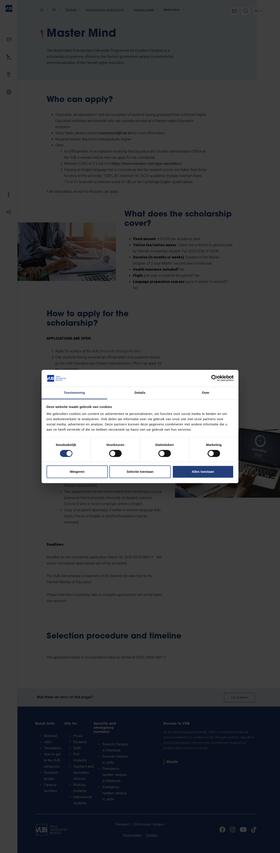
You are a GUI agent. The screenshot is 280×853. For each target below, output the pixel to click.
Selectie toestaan (140, 471)
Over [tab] (206, 392)
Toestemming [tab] (74, 392)
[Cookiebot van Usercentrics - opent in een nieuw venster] (214, 378)
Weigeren (77, 471)
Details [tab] (140, 392)
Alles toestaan (203, 471)
